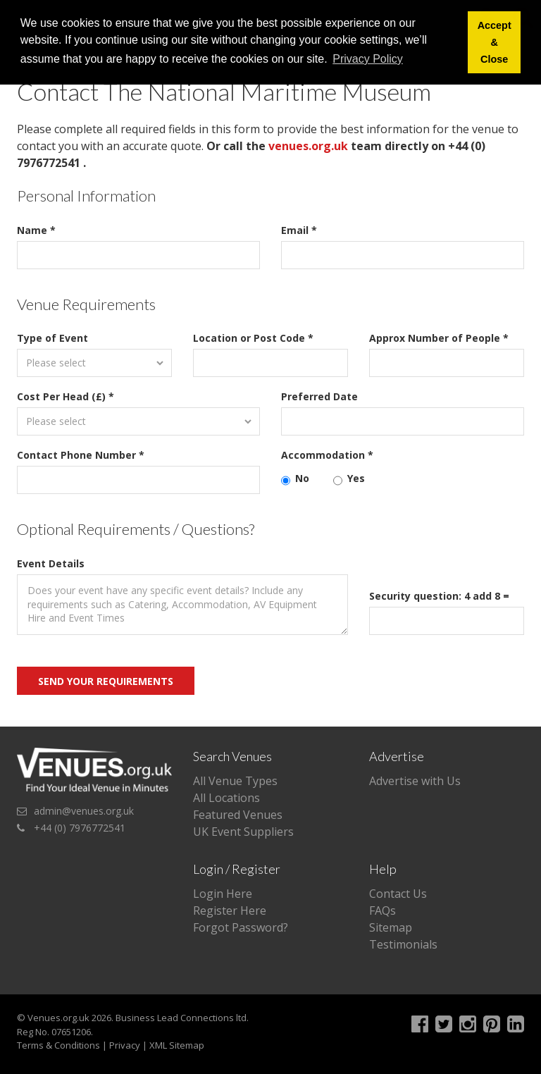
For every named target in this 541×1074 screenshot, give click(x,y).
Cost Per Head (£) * (65, 396)
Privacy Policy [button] (367, 59)
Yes (349, 478)
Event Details (51, 563)
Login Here (222, 893)
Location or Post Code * (253, 338)
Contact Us (398, 893)
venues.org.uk (308, 146)
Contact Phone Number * (80, 455)
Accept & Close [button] (494, 42)
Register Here (229, 910)
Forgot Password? (240, 927)
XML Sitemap (176, 1045)
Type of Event (52, 338)
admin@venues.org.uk (84, 810)
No (295, 478)
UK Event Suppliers (243, 831)
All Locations (226, 798)
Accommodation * (327, 455)
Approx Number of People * (439, 338)
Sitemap (390, 927)
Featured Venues (237, 814)
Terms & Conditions (58, 1045)
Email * (299, 230)
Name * (36, 230)
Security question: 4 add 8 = (439, 596)
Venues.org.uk (58, 1017)
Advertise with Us (415, 781)
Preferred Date (319, 396)
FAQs (382, 910)
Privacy (124, 1045)
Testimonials (403, 944)
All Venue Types (235, 781)
